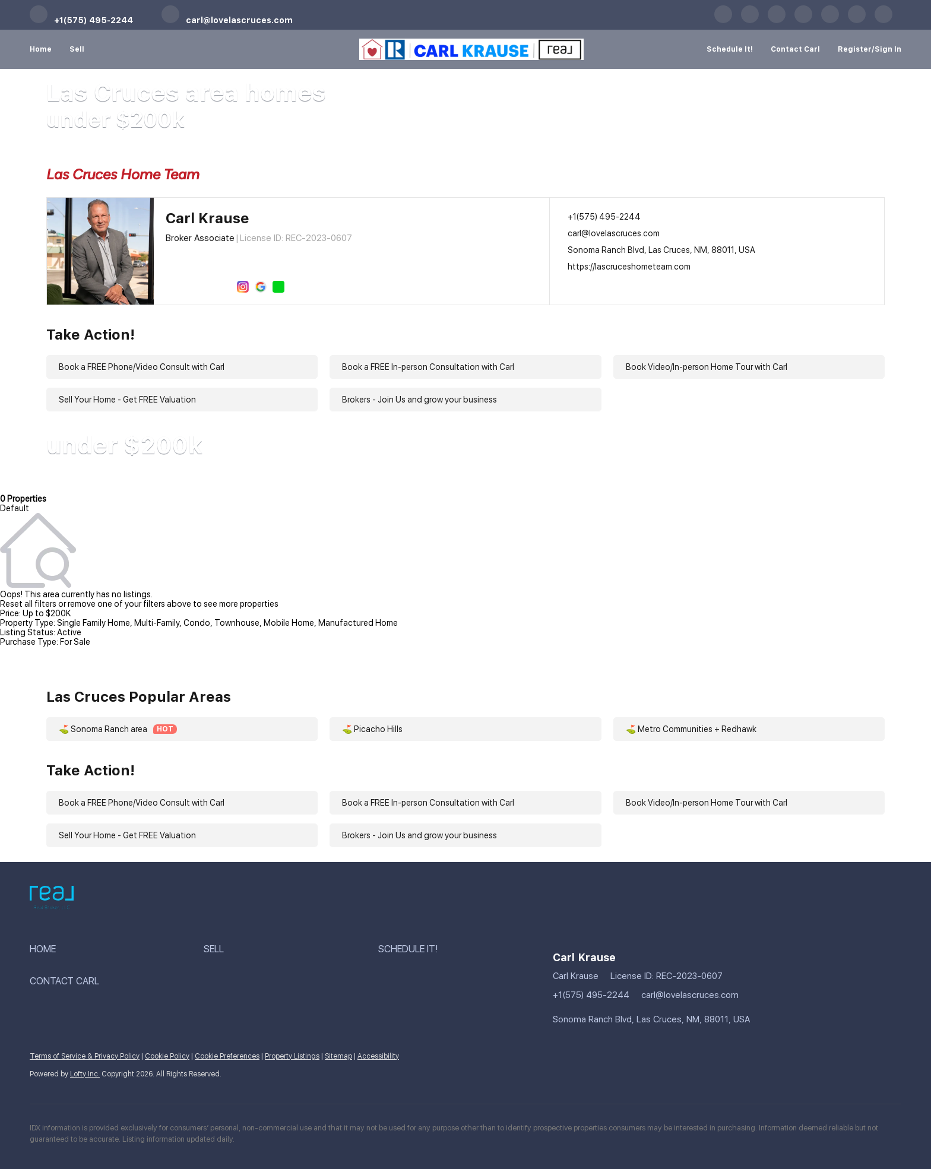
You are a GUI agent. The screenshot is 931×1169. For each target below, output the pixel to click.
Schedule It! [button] (730, 49)
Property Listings (292, 1056)
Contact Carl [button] (795, 49)
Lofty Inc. (85, 1074)
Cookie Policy (167, 1056)
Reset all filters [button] (28, 604)
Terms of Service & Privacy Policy (85, 1056)
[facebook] (723, 21)
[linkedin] (750, 21)
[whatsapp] (883, 21)
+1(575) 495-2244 (604, 216)
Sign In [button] (888, 49)
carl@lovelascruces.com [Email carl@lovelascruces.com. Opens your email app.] (614, 233)
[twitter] (777, 21)
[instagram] (830, 21)
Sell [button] (76, 49)
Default (14, 508)
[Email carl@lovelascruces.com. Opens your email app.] (227, 21)
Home (41, 49)
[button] (117, 949)
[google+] (857, 21)
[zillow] (803, 21)
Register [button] (855, 49)
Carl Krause (207, 218)
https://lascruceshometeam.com (629, 266)
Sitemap (338, 1056)
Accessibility (378, 1056)
